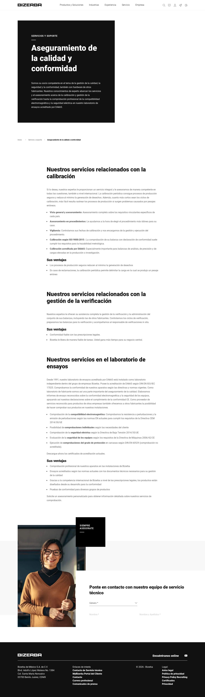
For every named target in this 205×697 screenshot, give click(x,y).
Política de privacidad (173, 673)
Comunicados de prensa (85, 683)
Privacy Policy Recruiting (174, 677)
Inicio (20, 140)
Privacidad (167, 683)
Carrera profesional (83, 680)
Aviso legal (167, 670)
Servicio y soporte (35, 140)
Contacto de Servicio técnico (87, 670)
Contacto (77, 677)
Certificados (168, 680)
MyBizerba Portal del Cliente (87, 673)
